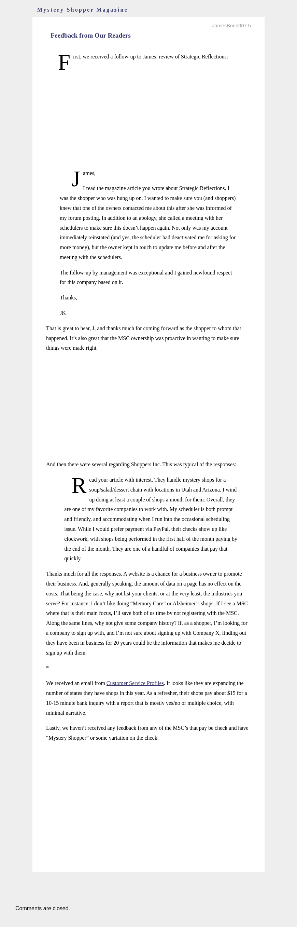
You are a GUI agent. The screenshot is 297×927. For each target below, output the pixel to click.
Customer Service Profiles (135, 683)
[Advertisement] (148, 121)
